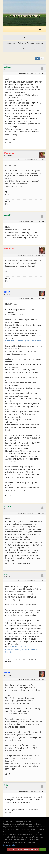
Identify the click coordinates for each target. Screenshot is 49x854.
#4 (43, 255)
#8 (43, 679)
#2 (43, 160)
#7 (43, 581)
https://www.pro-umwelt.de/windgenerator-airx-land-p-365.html (22, 649)
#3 (43, 221)
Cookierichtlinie (9, 845)
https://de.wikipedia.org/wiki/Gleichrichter (23, 341)
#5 (43, 298)
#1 (43, 74)
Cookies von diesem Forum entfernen (23, 850)
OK (43, 850)
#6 (43, 513)
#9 (43, 792)
